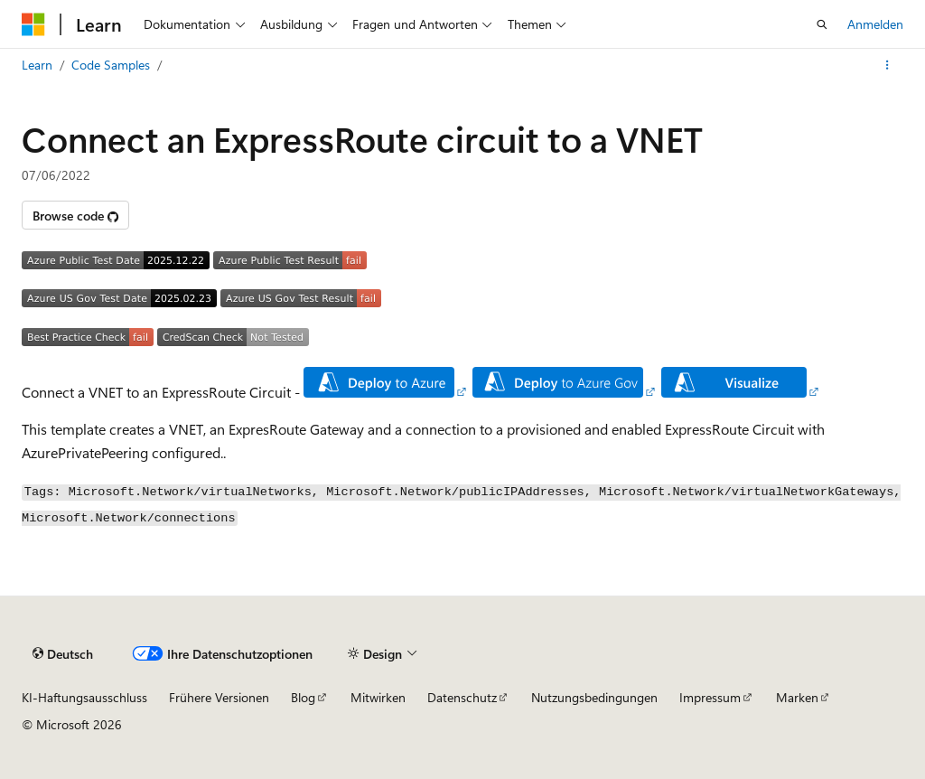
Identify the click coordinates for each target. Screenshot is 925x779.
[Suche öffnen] (822, 24)
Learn (37, 64)
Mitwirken (378, 697)
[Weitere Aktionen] (887, 65)
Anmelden (875, 24)
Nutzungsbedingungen (594, 697)
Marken (797, 697)
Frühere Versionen (219, 697)
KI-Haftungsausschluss (84, 697)
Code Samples (110, 64)
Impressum (710, 697)
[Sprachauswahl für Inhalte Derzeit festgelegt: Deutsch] (63, 654)
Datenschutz (462, 697)
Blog (303, 697)
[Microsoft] (33, 24)
